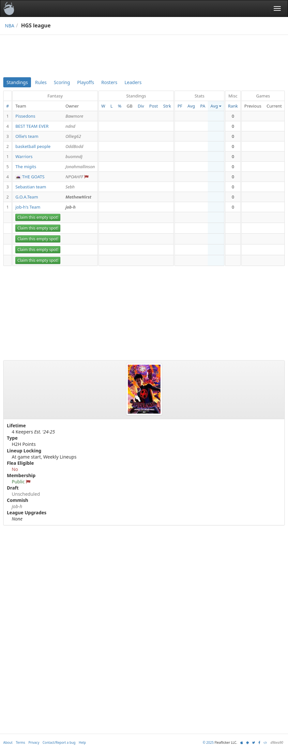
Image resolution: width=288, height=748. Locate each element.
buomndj (74, 156)
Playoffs (85, 82)
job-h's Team (27, 207)
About (7, 742)
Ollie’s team (26, 136)
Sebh (70, 187)
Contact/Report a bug (59, 742)
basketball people (33, 146)
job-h (71, 207)
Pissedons (25, 116)
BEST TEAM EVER (32, 126)
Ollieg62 (73, 136)
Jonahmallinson (80, 166)
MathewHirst (79, 197)
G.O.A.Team (26, 197)
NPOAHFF (74, 177)
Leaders (133, 82)
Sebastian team (30, 187)
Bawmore (74, 116)
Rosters (109, 82)
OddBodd (74, 146)
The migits (25, 166)
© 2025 (208, 742)
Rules (41, 82)
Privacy (33, 742)
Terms (20, 742)
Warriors (24, 156)
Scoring (62, 82)
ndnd (70, 126)
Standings (17, 82)
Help (82, 742)
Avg (191, 106)
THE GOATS (33, 177)
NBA (9, 25)
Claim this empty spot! (37, 217)
